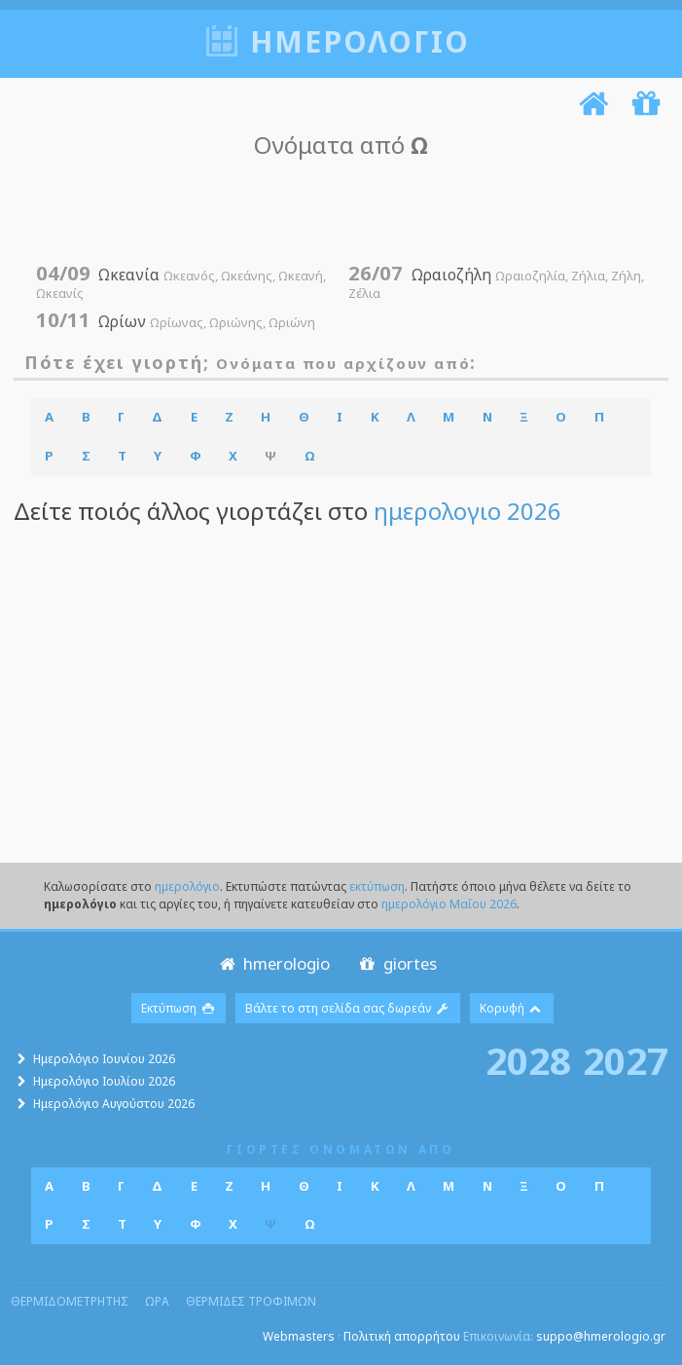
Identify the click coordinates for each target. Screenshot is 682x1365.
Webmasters (299, 1336)
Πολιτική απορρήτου (401, 1336)
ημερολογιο (360, 41)
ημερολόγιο (187, 886)
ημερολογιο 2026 (467, 511)
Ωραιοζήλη (495, 283)
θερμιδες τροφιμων (251, 1301)
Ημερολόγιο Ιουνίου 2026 (104, 1059)
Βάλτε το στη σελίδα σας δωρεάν (347, 1008)
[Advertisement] (335, 211)
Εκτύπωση (178, 1008)
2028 (528, 1060)
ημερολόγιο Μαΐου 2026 (449, 904)
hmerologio (273, 963)
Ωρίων (175, 321)
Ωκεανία (181, 283)
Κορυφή (512, 1008)
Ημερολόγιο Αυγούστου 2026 (114, 1103)
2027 (625, 1060)
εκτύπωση (377, 886)
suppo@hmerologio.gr (600, 1336)
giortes (396, 963)
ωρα (157, 1301)
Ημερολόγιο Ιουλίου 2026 (104, 1081)
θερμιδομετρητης (69, 1301)
